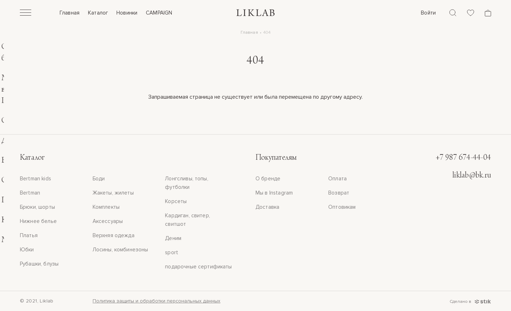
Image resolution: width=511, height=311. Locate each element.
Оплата (337, 178)
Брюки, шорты (37, 207)
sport (171, 252)
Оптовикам (342, 207)
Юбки (27, 249)
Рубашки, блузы (39, 264)
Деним (173, 238)
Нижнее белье (38, 221)
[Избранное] (470, 12)
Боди (99, 178)
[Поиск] (452, 13)
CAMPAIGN (159, 13)
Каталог (98, 13)
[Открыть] (25, 13)
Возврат (338, 193)
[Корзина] (488, 13)
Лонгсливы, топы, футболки (186, 182)
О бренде (268, 178)
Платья (29, 235)
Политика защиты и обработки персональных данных (156, 301)
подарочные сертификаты (198, 266)
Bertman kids (35, 178)
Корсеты (176, 201)
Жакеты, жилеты (113, 193)
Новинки (126, 13)
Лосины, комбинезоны (120, 249)
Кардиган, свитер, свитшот (187, 219)
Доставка (267, 207)
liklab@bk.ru (471, 175)
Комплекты (106, 207)
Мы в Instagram (274, 193)
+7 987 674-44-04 (463, 158)
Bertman (30, 193)
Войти (428, 13)
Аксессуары (108, 221)
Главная (69, 13)
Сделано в (470, 301)
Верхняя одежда (113, 235)
